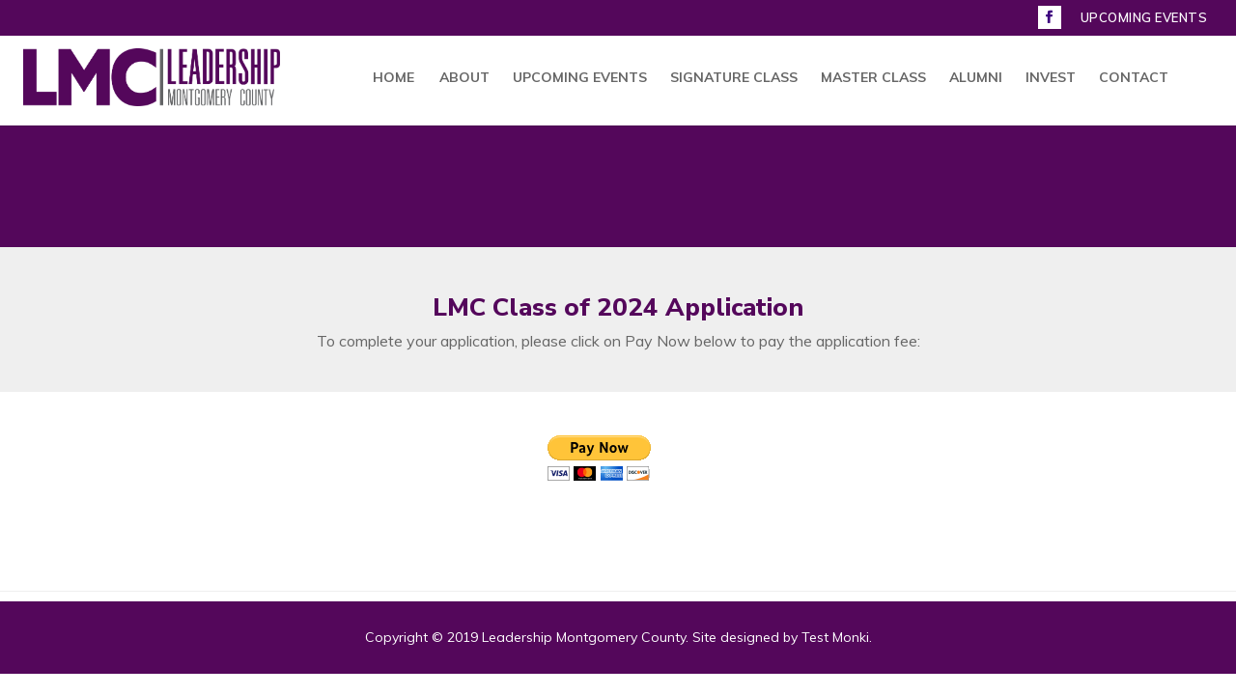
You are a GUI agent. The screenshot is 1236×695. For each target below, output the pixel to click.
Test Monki (835, 637)
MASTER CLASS (873, 78)
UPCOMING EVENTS (1144, 18)
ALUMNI (975, 78)
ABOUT (464, 78)
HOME (393, 78)
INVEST (1050, 78)
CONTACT (1133, 78)
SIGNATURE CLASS (734, 78)
